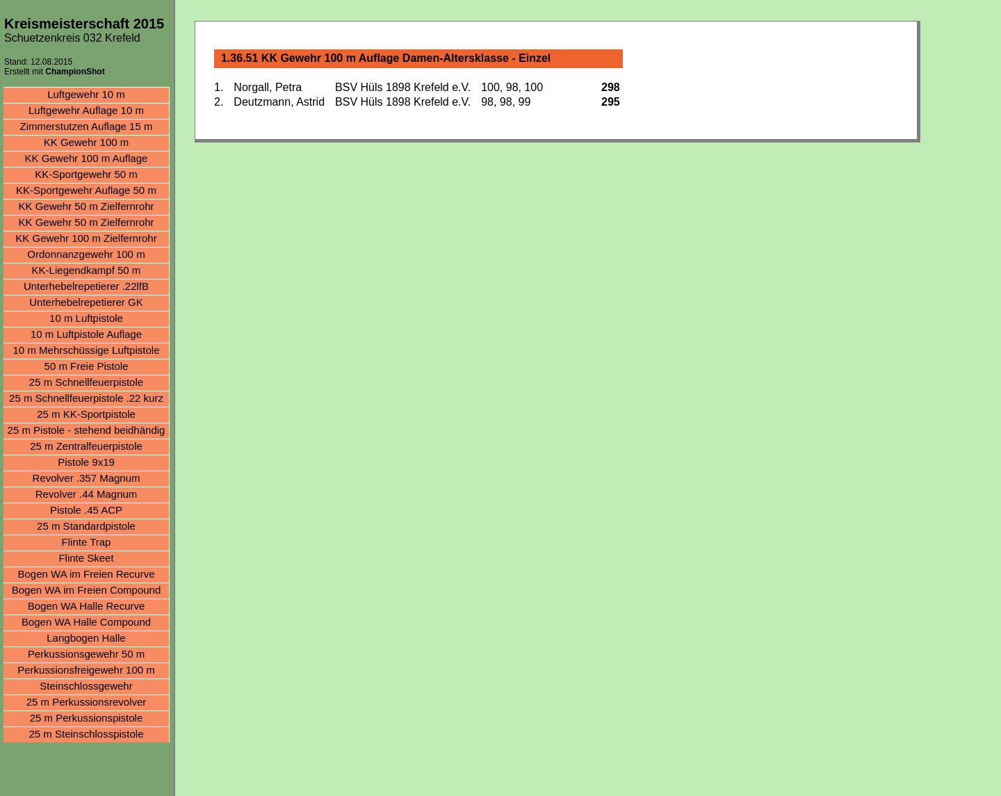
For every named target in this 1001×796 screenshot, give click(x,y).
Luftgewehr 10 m (86, 94)
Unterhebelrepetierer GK (86, 302)
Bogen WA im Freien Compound (86, 590)
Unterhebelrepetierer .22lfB (86, 286)
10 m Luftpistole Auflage (86, 334)
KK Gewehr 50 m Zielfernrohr (86, 206)
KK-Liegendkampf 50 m (86, 270)
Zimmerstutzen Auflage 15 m (86, 126)
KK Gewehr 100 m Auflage (86, 158)
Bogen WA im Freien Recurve (85, 574)
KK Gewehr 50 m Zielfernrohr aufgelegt (86, 223)
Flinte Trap (86, 542)
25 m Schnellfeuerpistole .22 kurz (86, 398)
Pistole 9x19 (86, 462)
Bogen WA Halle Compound (86, 622)
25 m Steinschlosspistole (86, 734)
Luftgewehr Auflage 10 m (86, 110)
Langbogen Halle (86, 638)
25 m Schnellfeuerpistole (86, 382)
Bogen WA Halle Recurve (86, 606)
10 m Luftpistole (86, 318)
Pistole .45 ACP (86, 510)
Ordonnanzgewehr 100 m (86, 254)
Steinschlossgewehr (86, 686)
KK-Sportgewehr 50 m (86, 174)
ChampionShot (74, 71)
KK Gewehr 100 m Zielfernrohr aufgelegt (85, 239)
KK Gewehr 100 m (86, 142)
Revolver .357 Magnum (86, 478)
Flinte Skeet (85, 558)
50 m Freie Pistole (86, 366)
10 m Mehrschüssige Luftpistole (86, 350)
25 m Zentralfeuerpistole (86, 446)
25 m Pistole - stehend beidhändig (86, 430)
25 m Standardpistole (86, 526)
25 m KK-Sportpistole (86, 414)
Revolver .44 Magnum (86, 494)
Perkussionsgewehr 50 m (86, 654)
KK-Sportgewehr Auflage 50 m (86, 190)
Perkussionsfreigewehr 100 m (86, 670)
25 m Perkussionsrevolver (86, 702)
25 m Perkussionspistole (86, 718)
